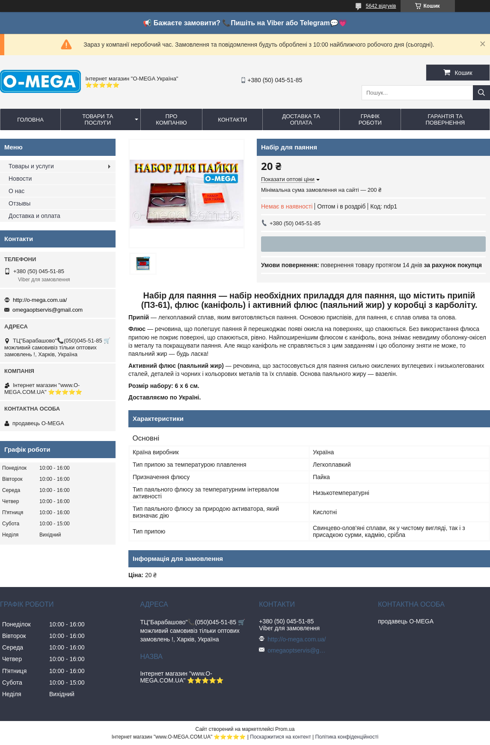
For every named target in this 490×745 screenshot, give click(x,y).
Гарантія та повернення (445, 119)
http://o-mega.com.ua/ (40, 300)
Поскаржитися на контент (280, 737)
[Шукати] (481, 92)
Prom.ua (284, 729)
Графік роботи (370, 119)
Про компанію (171, 119)
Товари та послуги (97, 119)
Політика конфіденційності (347, 737)
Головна (30, 119)
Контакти (232, 119)
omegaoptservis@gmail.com (47, 310)
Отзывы (19, 203)
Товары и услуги (31, 166)
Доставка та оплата (301, 119)
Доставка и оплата (34, 215)
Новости (20, 178)
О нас (16, 191)
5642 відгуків (381, 6)
